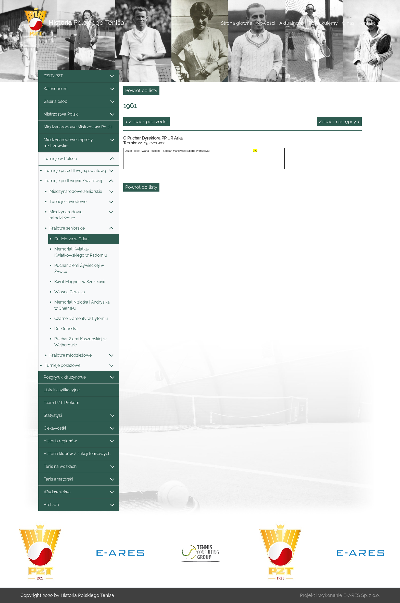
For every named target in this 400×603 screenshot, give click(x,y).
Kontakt (366, 23)
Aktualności (292, 23)
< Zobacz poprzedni (146, 121)
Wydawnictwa (79, 492)
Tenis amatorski (79, 479)
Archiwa (79, 505)
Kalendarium (79, 89)
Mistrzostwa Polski (79, 114)
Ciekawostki (79, 428)
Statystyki (79, 415)
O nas (348, 23)
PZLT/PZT (79, 76)
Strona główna (236, 23)
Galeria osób (79, 101)
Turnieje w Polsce (79, 158)
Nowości (265, 23)
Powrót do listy (141, 90)
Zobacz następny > (339, 121)
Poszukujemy (323, 23)
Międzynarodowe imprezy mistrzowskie (79, 142)
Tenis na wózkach (79, 466)
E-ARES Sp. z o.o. (361, 595)
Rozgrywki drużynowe (79, 377)
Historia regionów (79, 441)
